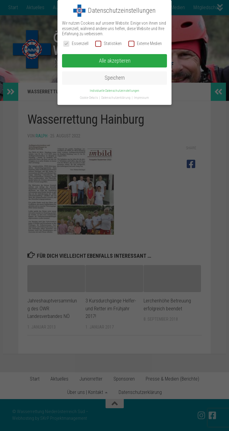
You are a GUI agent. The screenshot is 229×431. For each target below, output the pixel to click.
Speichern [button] (115, 78)
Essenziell (75, 44)
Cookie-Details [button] (89, 98)
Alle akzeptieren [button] (114, 61)
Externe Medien (145, 44)
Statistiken (108, 44)
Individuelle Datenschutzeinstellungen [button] (114, 91)
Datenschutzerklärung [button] (116, 98)
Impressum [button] (141, 98)
